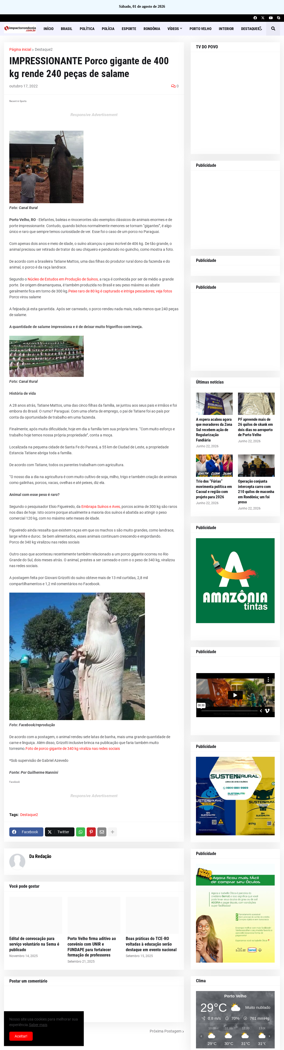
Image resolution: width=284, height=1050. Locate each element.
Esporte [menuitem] (129, 29)
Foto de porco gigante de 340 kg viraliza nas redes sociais (73, 748)
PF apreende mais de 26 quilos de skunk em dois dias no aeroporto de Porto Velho (255, 427)
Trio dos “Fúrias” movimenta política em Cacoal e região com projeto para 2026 (214, 489)
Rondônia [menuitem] (152, 29)
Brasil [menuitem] (66, 29)
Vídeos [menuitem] (173, 29)
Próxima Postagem (165, 1031)
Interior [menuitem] (226, 29)
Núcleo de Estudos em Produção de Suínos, (63, 279)
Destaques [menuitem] (250, 29)
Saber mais (38, 1025)
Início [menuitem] (48, 29)
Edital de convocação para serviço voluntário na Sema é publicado (34, 944)
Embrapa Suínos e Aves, (101, 506)
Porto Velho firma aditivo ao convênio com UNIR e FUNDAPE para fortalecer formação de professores (92, 947)
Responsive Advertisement (94, 114)
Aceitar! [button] (21, 1036)
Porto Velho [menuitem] (200, 29)
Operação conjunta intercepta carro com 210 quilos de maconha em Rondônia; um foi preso (256, 491)
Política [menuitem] (87, 29)
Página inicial (20, 49)
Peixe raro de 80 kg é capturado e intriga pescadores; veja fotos (120, 291)
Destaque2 (44, 49)
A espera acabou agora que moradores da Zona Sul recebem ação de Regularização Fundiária (214, 430)
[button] (260, 29)
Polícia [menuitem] (108, 29)
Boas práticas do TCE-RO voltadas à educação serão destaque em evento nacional (151, 944)
